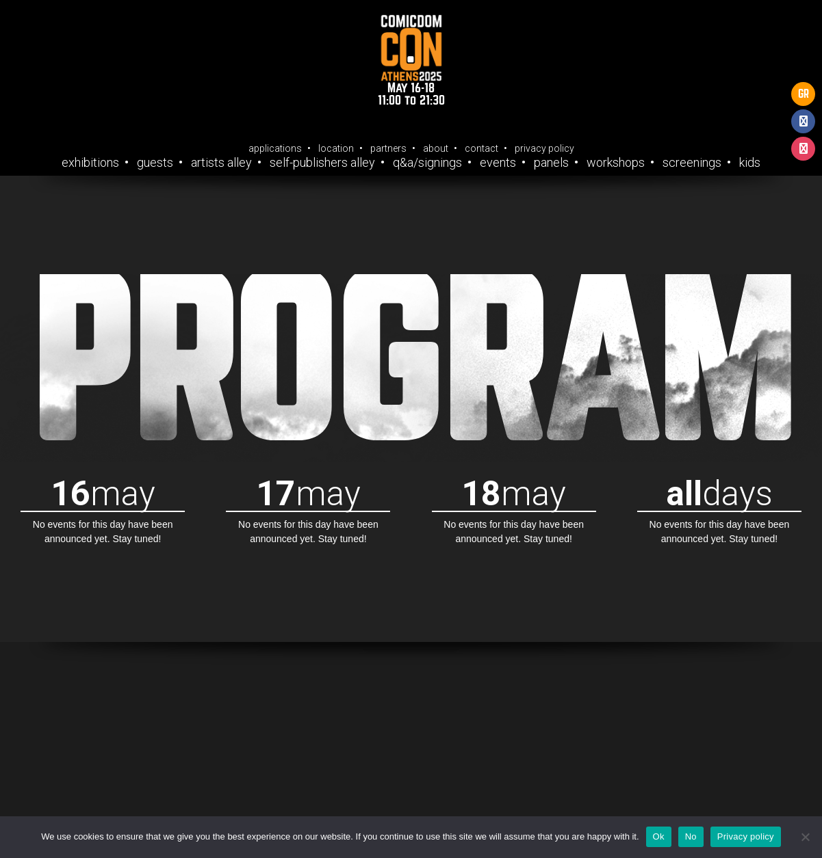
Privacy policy (745, 836)
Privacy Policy (544, 148)
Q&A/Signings (427, 163)
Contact (481, 148)
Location (336, 148)
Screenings (692, 163)
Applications (275, 148)
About (435, 148)
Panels (551, 163)
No (691, 836)
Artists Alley (221, 163)
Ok (659, 836)
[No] (805, 837)
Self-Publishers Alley (322, 163)
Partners (388, 148)
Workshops (616, 163)
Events (498, 163)
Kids (749, 163)
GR (803, 94)
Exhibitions (90, 163)
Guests (155, 163)
